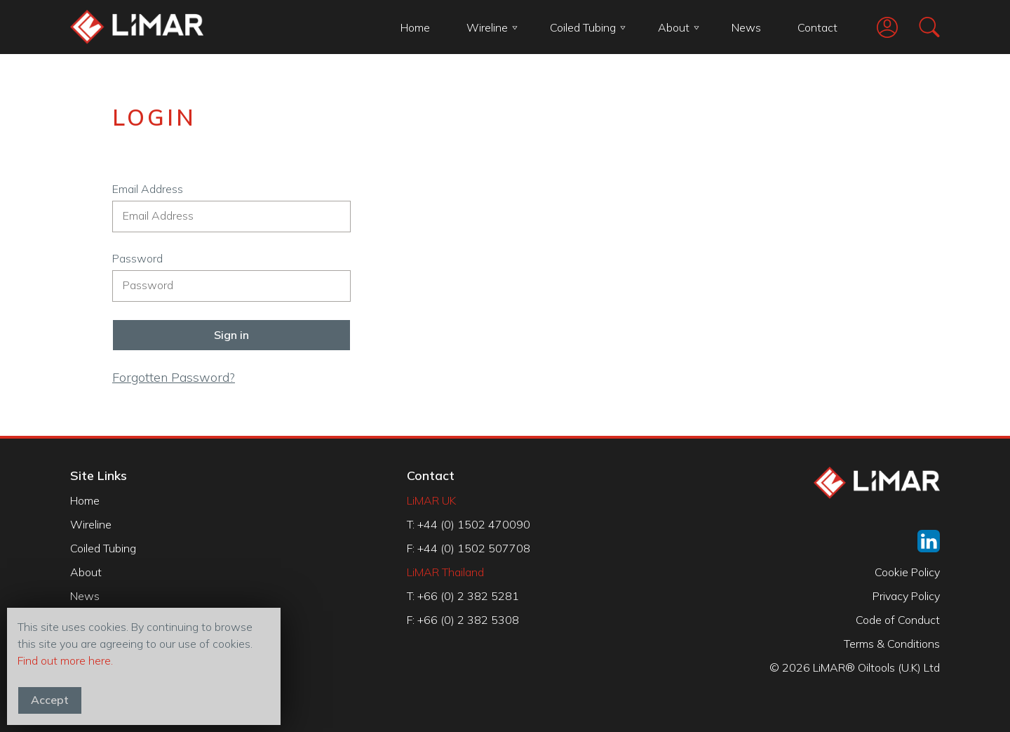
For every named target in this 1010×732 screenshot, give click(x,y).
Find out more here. (65, 660)
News (746, 27)
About (678, 27)
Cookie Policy (907, 572)
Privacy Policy (906, 596)
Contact (817, 27)
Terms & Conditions (892, 644)
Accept (50, 700)
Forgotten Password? (173, 377)
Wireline (492, 27)
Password (137, 258)
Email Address (147, 189)
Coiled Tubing (588, 27)
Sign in (231, 335)
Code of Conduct (898, 620)
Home (415, 27)
